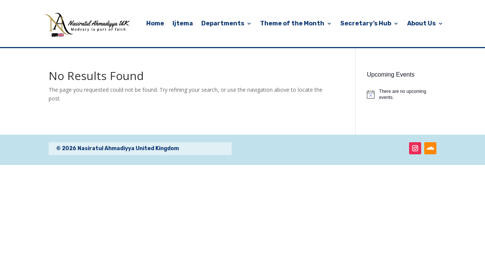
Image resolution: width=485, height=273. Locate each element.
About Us (421, 23)
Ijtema (182, 23)
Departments (222, 23)
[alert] (401, 94)
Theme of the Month (292, 23)
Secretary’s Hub (365, 23)
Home (155, 23)
